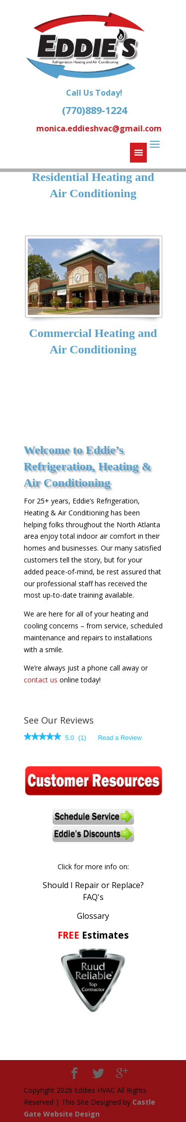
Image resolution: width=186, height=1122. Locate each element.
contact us (41, 679)
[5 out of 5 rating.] (69, 738)
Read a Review (119, 737)
